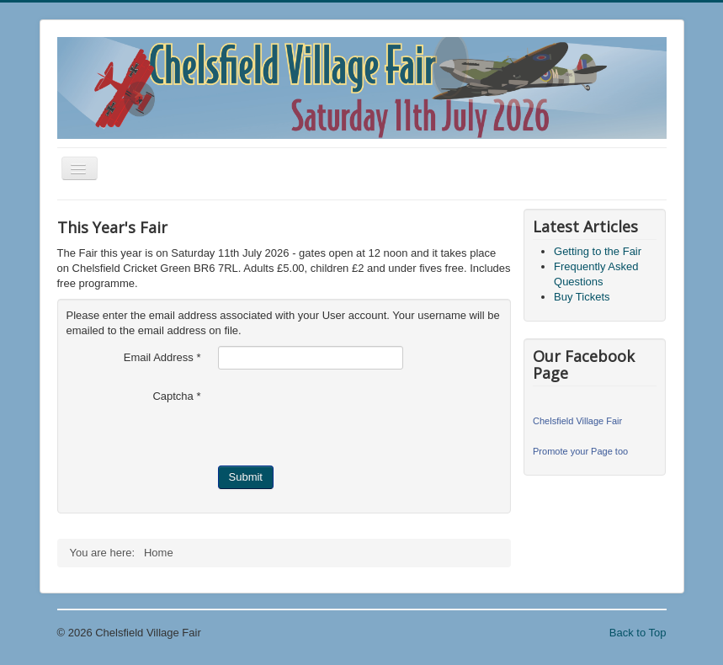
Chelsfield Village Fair (577, 421)
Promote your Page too (580, 451)
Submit (246, 477)
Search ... (57, 540)
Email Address (162, 357)
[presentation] (346, 417)
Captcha (176, 396)
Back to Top (638, 632)
